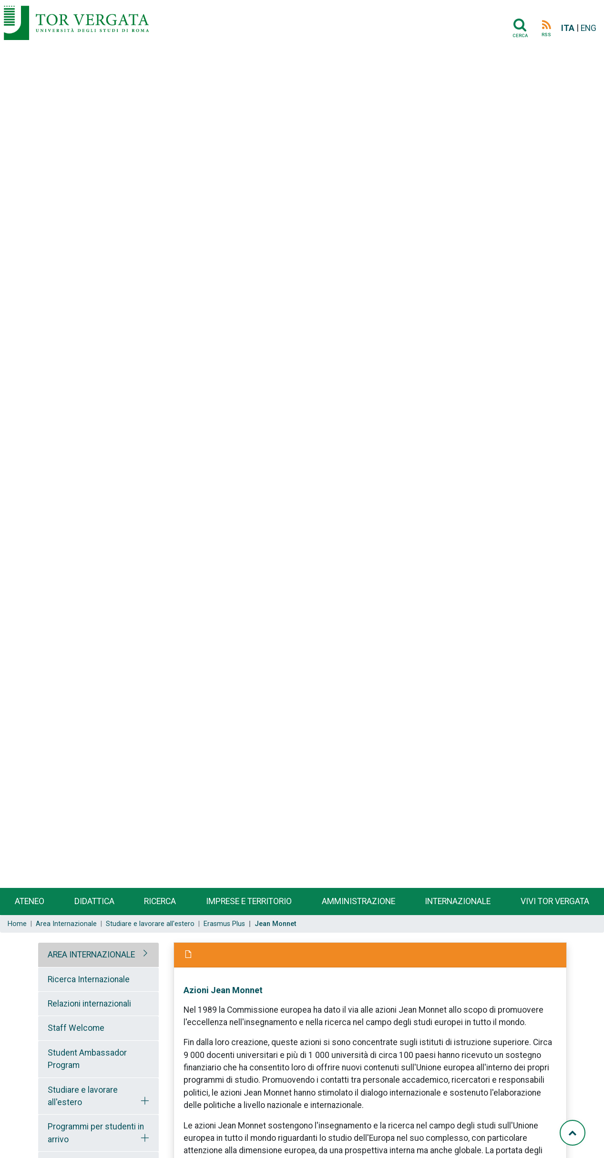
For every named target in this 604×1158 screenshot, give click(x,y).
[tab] (98, 955)
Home (17, 924)
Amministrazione (358, 901)
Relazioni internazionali (89, 1003)
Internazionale (458, 901)
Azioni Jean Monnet (223, 990)
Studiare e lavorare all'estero (150, 924)
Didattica (94, 901)
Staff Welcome (76, 1028)
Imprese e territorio (249, 901)
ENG (588, 28)
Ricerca (160, 901)
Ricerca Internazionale (89, 979)
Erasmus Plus (224, 924)
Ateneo (29, 901)
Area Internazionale (66, 924)
